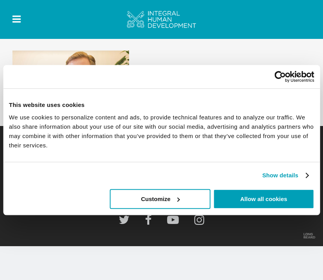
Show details (280, 175)
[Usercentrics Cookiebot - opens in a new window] (280, 76)
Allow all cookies (263, 199)
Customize (160, 199)
